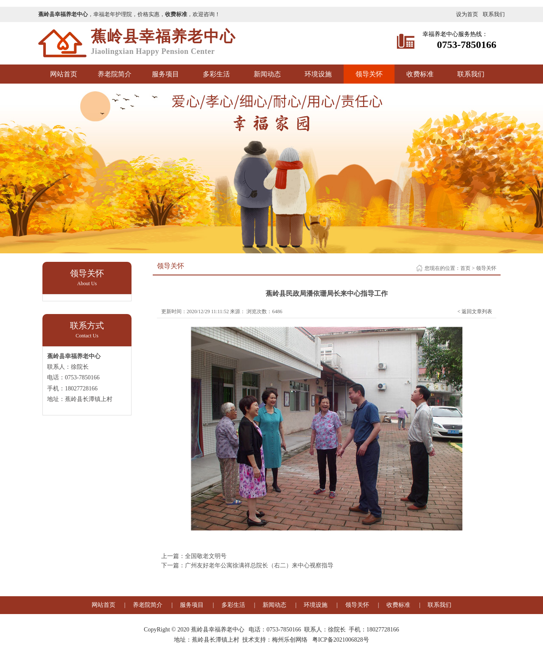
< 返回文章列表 (474, 311)
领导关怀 (369, 74)
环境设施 (318, 74)
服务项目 (165, 74)
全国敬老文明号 (206, 556)
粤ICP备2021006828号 (340, 640)
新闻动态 (267, 74)
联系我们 (494, 14)
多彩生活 (216, 74)
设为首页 (467, 14)
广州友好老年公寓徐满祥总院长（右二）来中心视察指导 (259, 565)
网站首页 (63, 74)
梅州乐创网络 (290, 640)
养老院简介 (115, 74)
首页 (465, 268)
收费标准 (420, 74)
